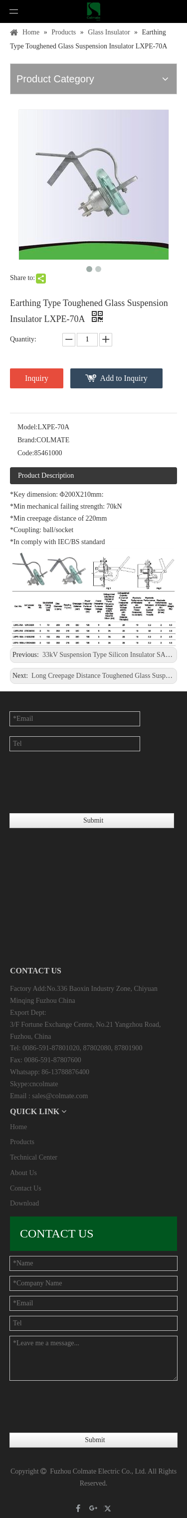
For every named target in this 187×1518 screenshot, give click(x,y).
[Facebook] (78, 1508)
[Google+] (93, 1508)
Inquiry (36, 378)
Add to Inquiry (124, 378)
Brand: (26, 440)
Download (24, 1203)
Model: (27, 427)
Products (22, 1142)
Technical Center (33, 1157)
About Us (23, 1173)
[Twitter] (109, 1508)
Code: (25, 453)
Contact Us (25, 1188)
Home (18, 1127)
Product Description (46, 475)
